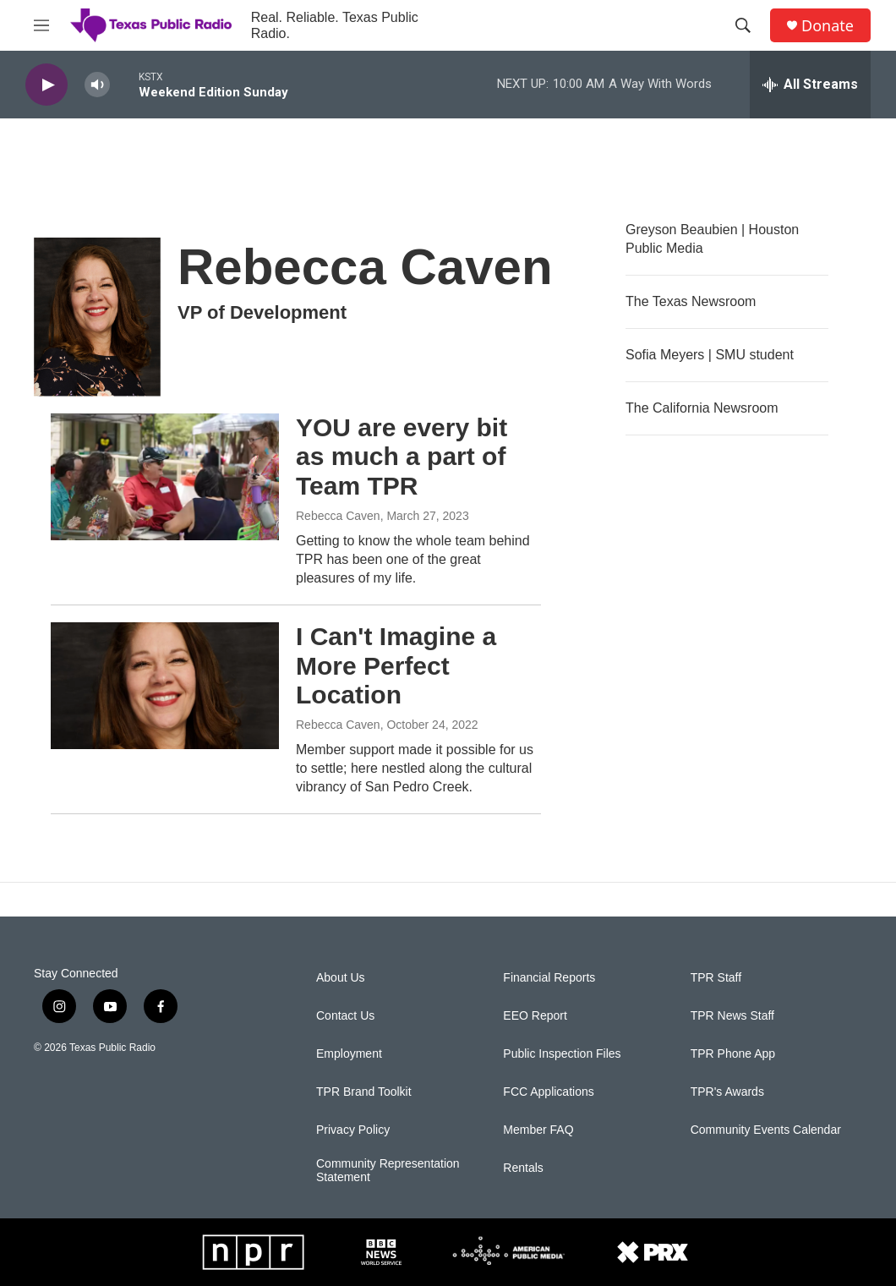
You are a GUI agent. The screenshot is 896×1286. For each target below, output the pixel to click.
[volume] (97, 85)
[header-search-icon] (743, 25)
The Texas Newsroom (691, 301)
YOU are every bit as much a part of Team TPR (401, 457)
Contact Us (345, 1016)
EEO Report (534, 1016)
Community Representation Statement (388, 1170)
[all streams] (810, 84)
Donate (827, 26)
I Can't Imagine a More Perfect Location (396, 665)
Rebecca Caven (338, 516)
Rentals (523, 1168)
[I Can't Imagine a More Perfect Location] (165, 685)
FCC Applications (548, 1092)
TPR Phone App (733, 1054)
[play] (46, 85)
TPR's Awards (727, 1092)
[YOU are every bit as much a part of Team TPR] (165, 476)
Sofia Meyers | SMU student (710, 354)
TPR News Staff (732, 1016)
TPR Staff (716, 977)
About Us (340, 977)
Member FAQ (538, 1130)
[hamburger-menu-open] (41, 25)
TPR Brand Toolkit (364, 1092)
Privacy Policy (353, 1130)
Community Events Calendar (766, 1130)
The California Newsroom (702, 408)
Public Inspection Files (561, 1054)
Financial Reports (549, 977)
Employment (349, 1054)
